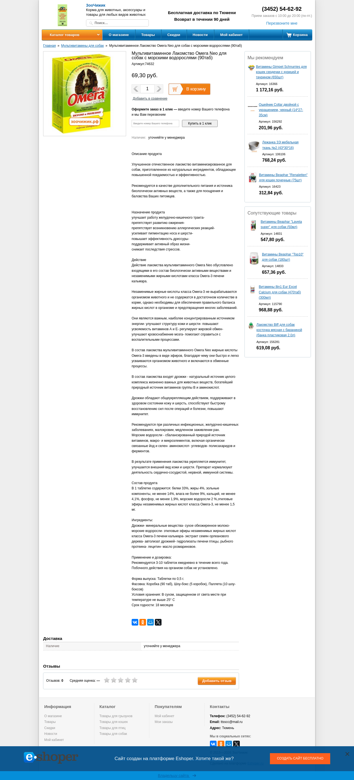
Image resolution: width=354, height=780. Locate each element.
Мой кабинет (231, 35)
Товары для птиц (113, 728)
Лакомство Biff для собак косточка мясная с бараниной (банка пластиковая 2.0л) (279, 330)
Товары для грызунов (116, 716)
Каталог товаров (64, 35)
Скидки (173, 35)
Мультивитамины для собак (82, 46)
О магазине (119, 35)
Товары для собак (113, 734)
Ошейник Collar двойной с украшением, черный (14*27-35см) (281, 110)
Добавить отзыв (216, 681)
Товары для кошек (114, 722)
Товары (148, 35)
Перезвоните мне (281, 23)
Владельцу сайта (177, 775)
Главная (49, 46)
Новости (200, 35)
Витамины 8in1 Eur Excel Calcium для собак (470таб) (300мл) (280, 292)
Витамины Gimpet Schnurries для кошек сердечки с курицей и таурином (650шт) (281, 72)
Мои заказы (164, 722)
